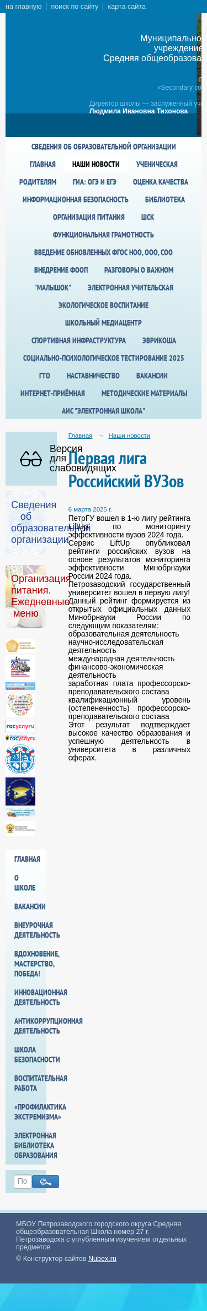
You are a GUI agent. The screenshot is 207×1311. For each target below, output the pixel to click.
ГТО (44, 375)
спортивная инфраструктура (78, 340)
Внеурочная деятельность (30, 930)
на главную (23, 6)
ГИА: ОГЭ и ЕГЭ (94, 182)
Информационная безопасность (76, 199)
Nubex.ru (102, 1259)
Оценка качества (160, 182)
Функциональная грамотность (103, 235)
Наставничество (93, 375)
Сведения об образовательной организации (103, 146)
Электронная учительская (130, 287)
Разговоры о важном (138, 270)
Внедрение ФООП (61, 270)
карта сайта (127, 6)
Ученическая (157, 164)
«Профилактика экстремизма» (30, 1112)
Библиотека (165, 199)
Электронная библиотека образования (30, 1145)
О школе (24, 883)
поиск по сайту (74, 6)
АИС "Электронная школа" (103, 411)
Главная (43, 164)
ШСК (147, 217)
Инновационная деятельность (30, 997)
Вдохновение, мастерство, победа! (30, 963)
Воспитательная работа (30, 1083)
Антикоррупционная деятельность (30, 1026)
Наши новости (96, 164)
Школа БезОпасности (30, 1054)
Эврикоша (159, 340)
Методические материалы (144, 393)
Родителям (37, 182)
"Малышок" (52, 287)
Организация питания (89, 217)
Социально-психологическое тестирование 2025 (103, 358)
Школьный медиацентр (103, 323)
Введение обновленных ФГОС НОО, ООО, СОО (103, 252)
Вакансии (152, 375)
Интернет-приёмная (52, 393)
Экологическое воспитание (103, 305)
